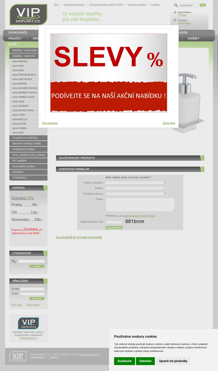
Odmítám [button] (145, 361)
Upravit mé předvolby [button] (173, 361)
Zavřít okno (169, 123)
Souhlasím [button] (124, 361)
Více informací (50, 123)
